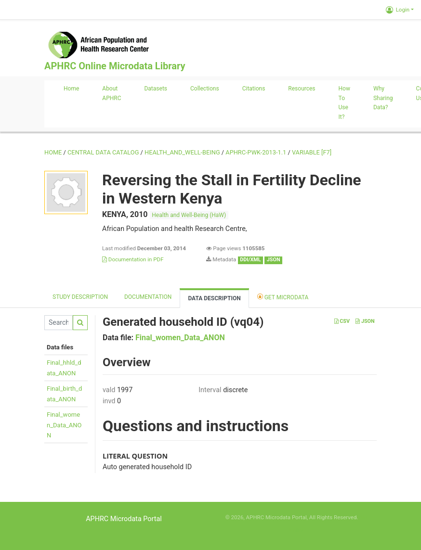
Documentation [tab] (147, 297)
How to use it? (344, 102)
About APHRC (111, 93)
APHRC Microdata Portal (124, 519)
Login (397, 9)
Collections (204, 88)
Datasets (155, 88)
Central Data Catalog (103, 152)
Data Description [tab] (214, 298)
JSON (364, 321)
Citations (253, 88)
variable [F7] (311, 152)
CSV (342, 321)
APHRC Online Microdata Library (114, 66)
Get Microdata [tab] (283, 297)
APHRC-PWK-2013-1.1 (255, 152)
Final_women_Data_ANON (64, 425)
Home (71, 88)
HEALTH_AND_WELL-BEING (182, 152)
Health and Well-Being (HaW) (189, 215)
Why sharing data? (383, 98)
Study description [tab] (80, 297)
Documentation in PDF (133, 259)
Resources (301, 88)
